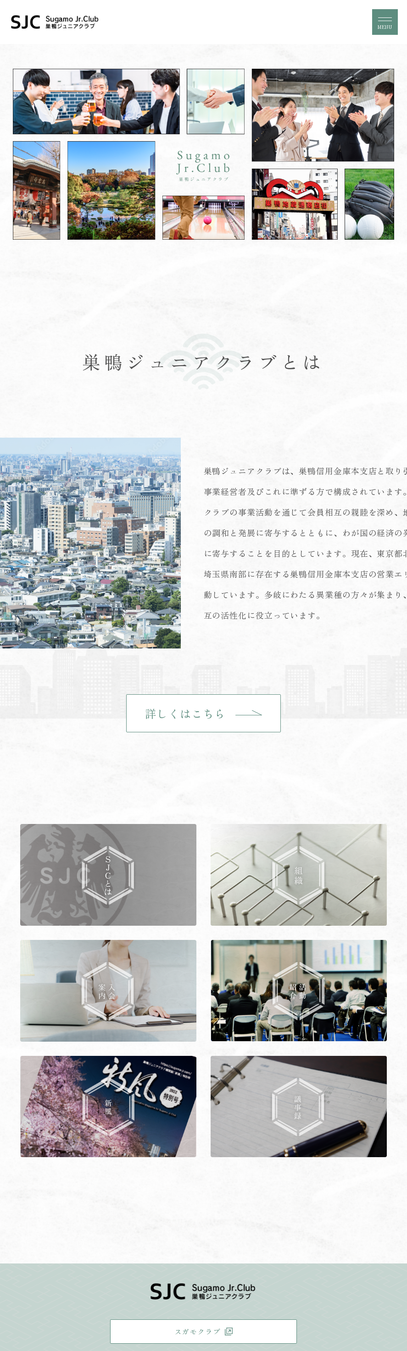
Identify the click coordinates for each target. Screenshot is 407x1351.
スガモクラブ (197, 1331)
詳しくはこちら (185, 713)
